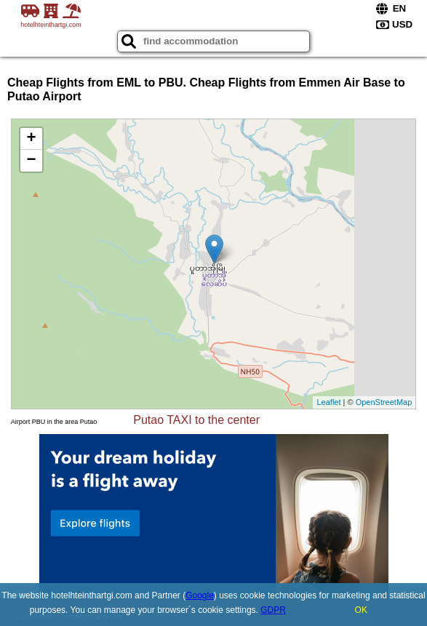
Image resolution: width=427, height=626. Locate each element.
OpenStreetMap (384, 402)
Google (199, 595)
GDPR (273, 610)
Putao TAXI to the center (196, 420)
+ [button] (31, 139)
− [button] (31, 161)
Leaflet (328, 402)
